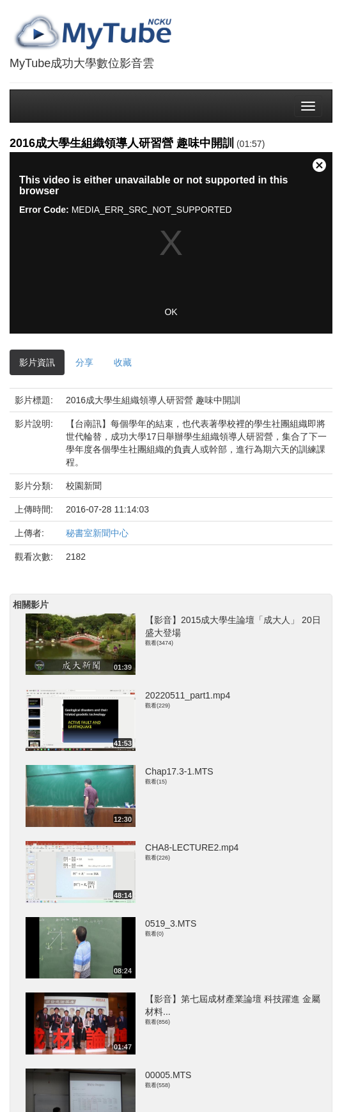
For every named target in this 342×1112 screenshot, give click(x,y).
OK (170, 312)
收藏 (123, 362)
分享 (84, 362)
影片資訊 (37, 362)
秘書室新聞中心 (97, 533)
